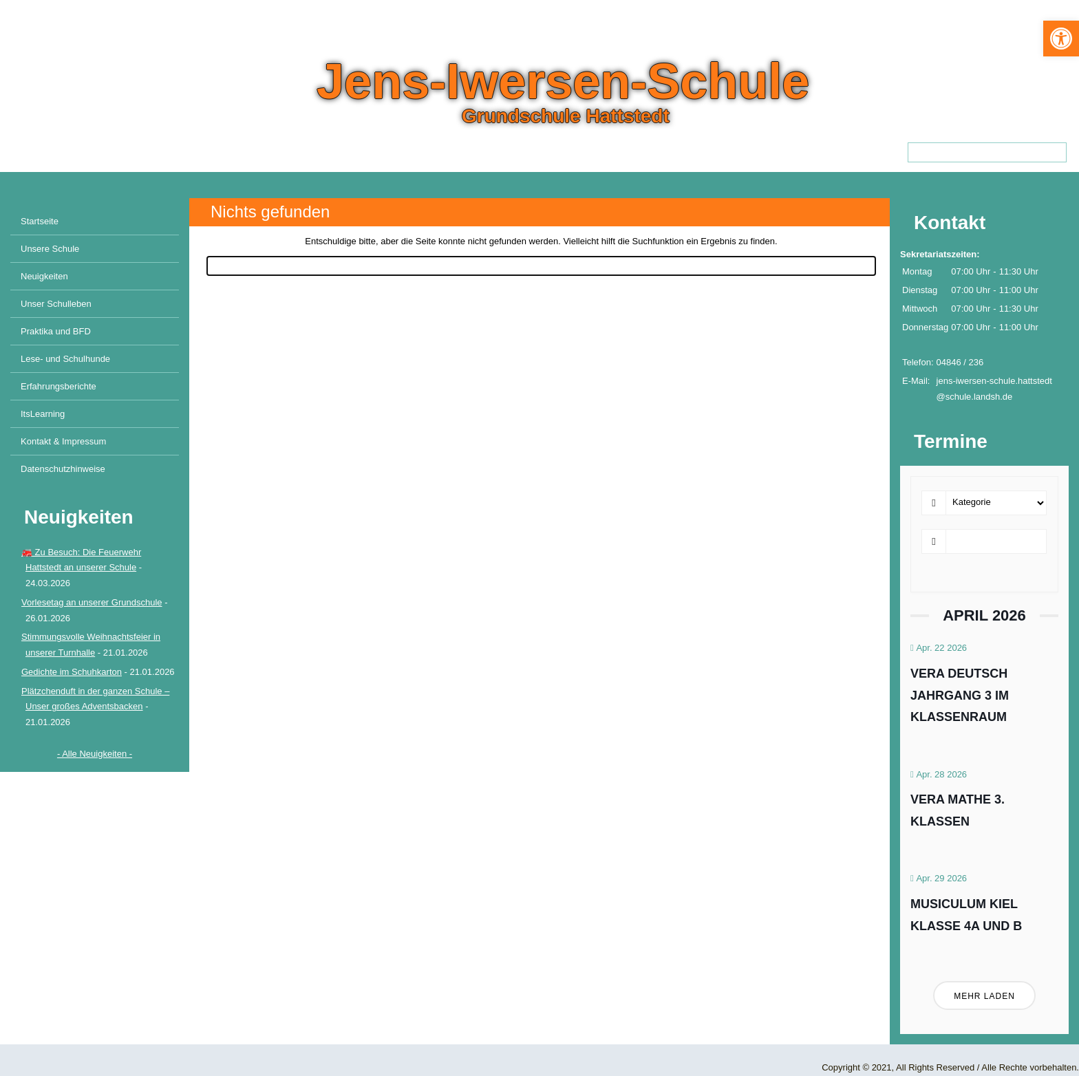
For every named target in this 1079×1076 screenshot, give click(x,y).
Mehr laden (984, 996)
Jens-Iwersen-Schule (563, 81)
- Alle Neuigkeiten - (94, 754)
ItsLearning (43, 414)
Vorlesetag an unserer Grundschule (91, 602)
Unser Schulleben (56, 304)
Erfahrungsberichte (58, 386)
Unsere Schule (50, 249)
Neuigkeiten (44, 276)
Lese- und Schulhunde (65, 359)
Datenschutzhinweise (63, 469)
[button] (1061, 38)
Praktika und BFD (56, 331)
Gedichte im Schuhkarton (71, 672)
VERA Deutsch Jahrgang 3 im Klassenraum (959, 695)
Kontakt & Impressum (63, 441)
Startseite (39, 221)
